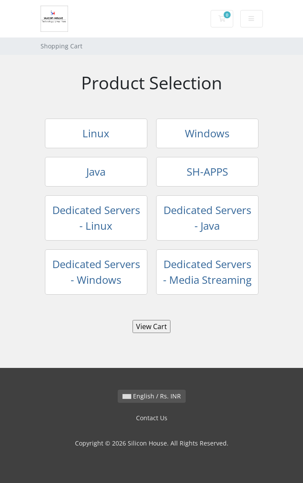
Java (96, 171)
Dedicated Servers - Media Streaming (207, 272)
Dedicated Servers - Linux (96, 218)
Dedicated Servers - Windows (96, 272)
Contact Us (151, 418)
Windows (207, 133)
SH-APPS (207, 171)
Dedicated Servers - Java (207, 218)
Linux (95, 133)
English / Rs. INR (152, 396)
